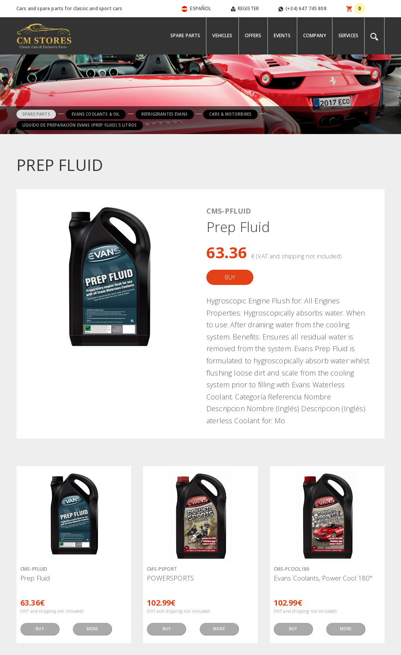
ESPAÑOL (196, 8)
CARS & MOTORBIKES (230, 114)
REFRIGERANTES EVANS (164, 114)
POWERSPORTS (170, 577)
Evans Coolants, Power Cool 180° (323, 577)
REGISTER (245, 8)
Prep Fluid (35, 577)
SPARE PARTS (36, 114)
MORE (92, 628)
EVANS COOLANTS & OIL (95, 114)
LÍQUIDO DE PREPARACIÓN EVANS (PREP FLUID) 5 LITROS (79, 125)
